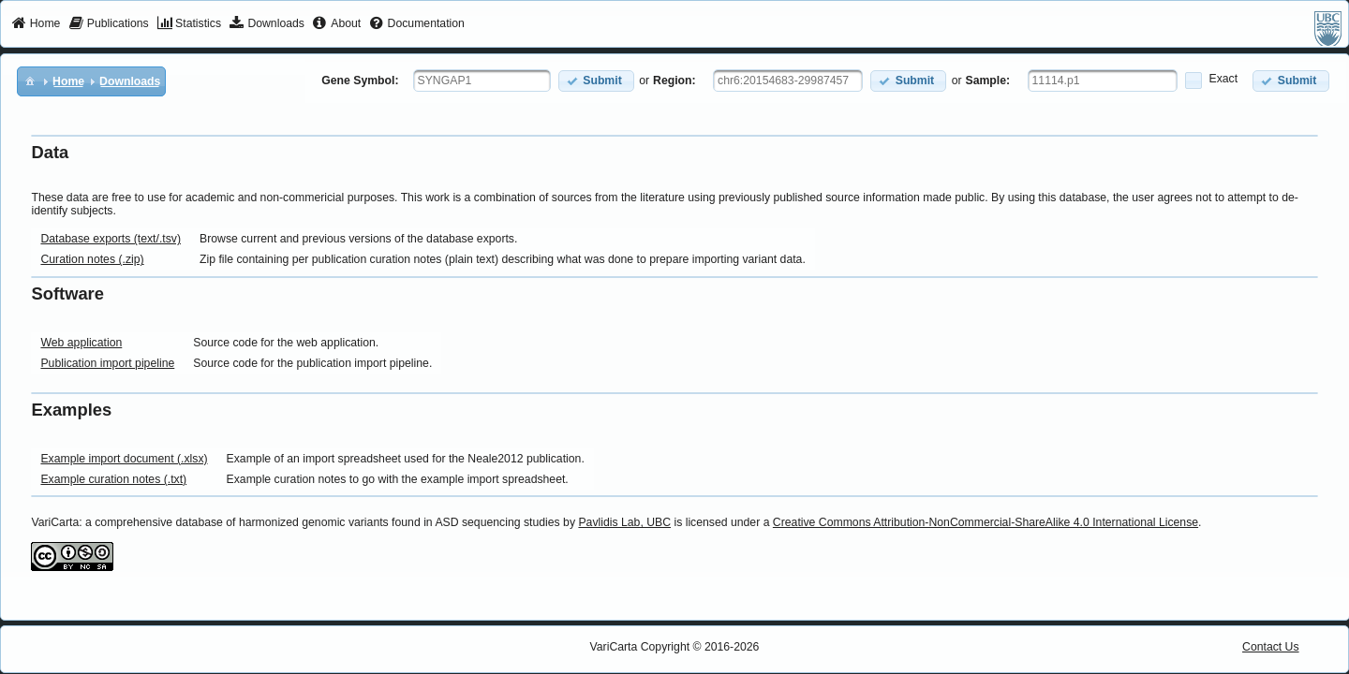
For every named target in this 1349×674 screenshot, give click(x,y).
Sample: (988, 80)
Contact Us (1270, 646)
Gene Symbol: (359, 80)
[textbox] (482, 80)
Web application (81, 342)
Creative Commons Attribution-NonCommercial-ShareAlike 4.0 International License (985, 522)
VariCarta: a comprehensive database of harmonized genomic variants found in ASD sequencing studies (295, 522)
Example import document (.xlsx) (123, 458)
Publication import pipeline (107, 363)
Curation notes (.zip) (91, 259)
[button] (596, 81)
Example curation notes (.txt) (113, 479)
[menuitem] (36, 24)
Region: (674, 80)
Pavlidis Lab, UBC (624, 522)
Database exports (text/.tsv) (110, 238)
